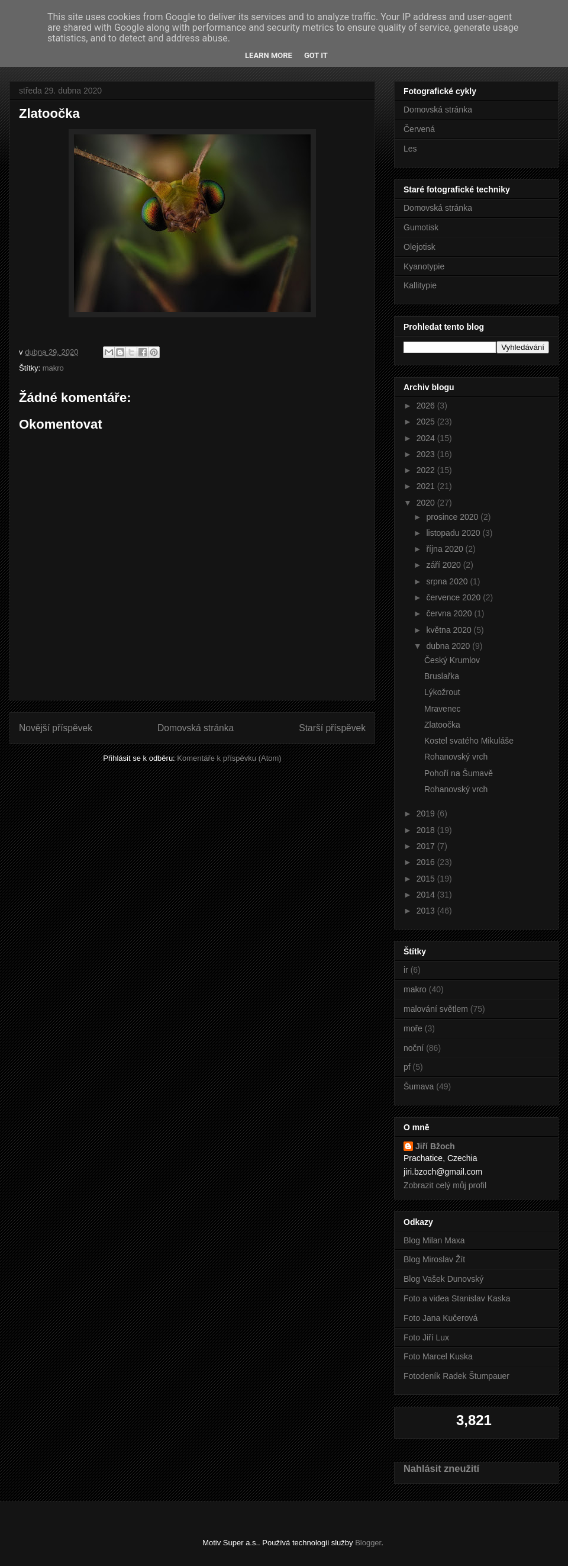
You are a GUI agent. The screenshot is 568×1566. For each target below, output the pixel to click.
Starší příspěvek (332, 728)
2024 (427, 438)
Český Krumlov (452, 660)
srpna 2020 (448, 581)
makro (53, 368)
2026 (427, 405)
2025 (427, 421)
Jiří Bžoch (435, 1146)
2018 (427, 830)
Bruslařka (441, 676)
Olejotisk (419, 247)
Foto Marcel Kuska (438, 1356)
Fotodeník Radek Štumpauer (456, 1376)
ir (406, 970)
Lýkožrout (442, 692)
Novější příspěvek (55, 728)
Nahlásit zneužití (441, 1468)
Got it (316, 55)
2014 (427, 894)
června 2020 (450, 613)
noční (414, 1048)
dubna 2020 (449, 646)
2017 (427, 846)
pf (407, 1067)
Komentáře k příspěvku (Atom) (229, 758)
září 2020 (444, 565)
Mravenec (442, 708)
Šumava (419, 1086)
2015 (427, 878)
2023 (427, 454)
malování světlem (436, 1009)
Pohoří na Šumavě (458, 773)
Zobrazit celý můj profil (445, 1185)
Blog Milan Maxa (434, 1240)
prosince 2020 (453, 517)
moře (413, 1028)
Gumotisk (421, 227)
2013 (427, 910)
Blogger (368, 1542)
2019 (427, 813)
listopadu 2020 (454, 533)
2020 (427, 502)
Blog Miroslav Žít (434, 1259)
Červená (419, 129)
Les (410, 148)
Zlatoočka (442, 724)
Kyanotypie (424, 266)
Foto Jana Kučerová (440, 1318)
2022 (427, 470)
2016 (427, 862)
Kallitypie (420, 285)
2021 (427, 486)
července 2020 (454, 597)
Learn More (268, 55)
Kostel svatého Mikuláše (469, 740)
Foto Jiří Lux (426, 1337)
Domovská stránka (195, 728)
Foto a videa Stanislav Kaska (457, 1298)
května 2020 (449, 630)
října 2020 (445, 549)
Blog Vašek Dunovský (443, 1279)
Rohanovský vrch (456, 756)
